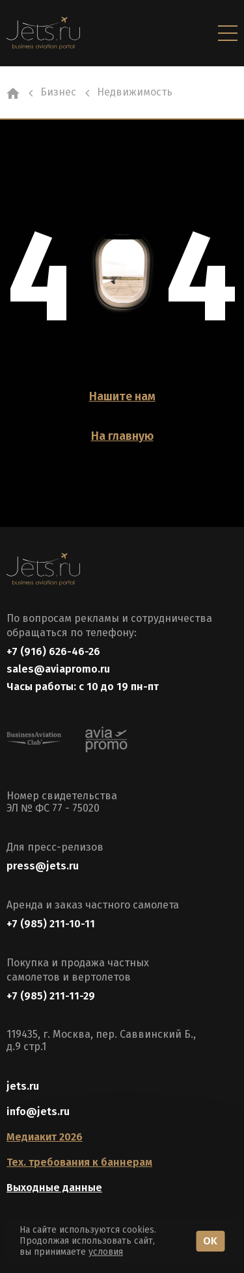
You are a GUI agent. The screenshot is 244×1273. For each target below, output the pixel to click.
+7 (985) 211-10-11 (51, 924)
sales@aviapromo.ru (58, 669)
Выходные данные (54, 1187)
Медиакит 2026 (45, 1137)
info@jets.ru (38, 1111)
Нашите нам (122, 396)
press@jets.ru (43, 866)
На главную (122, 436)
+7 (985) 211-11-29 (51, 996)
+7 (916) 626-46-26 (53, 651)
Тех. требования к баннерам (79, 1162)
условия (105, 1251)
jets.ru (23, 1086)
